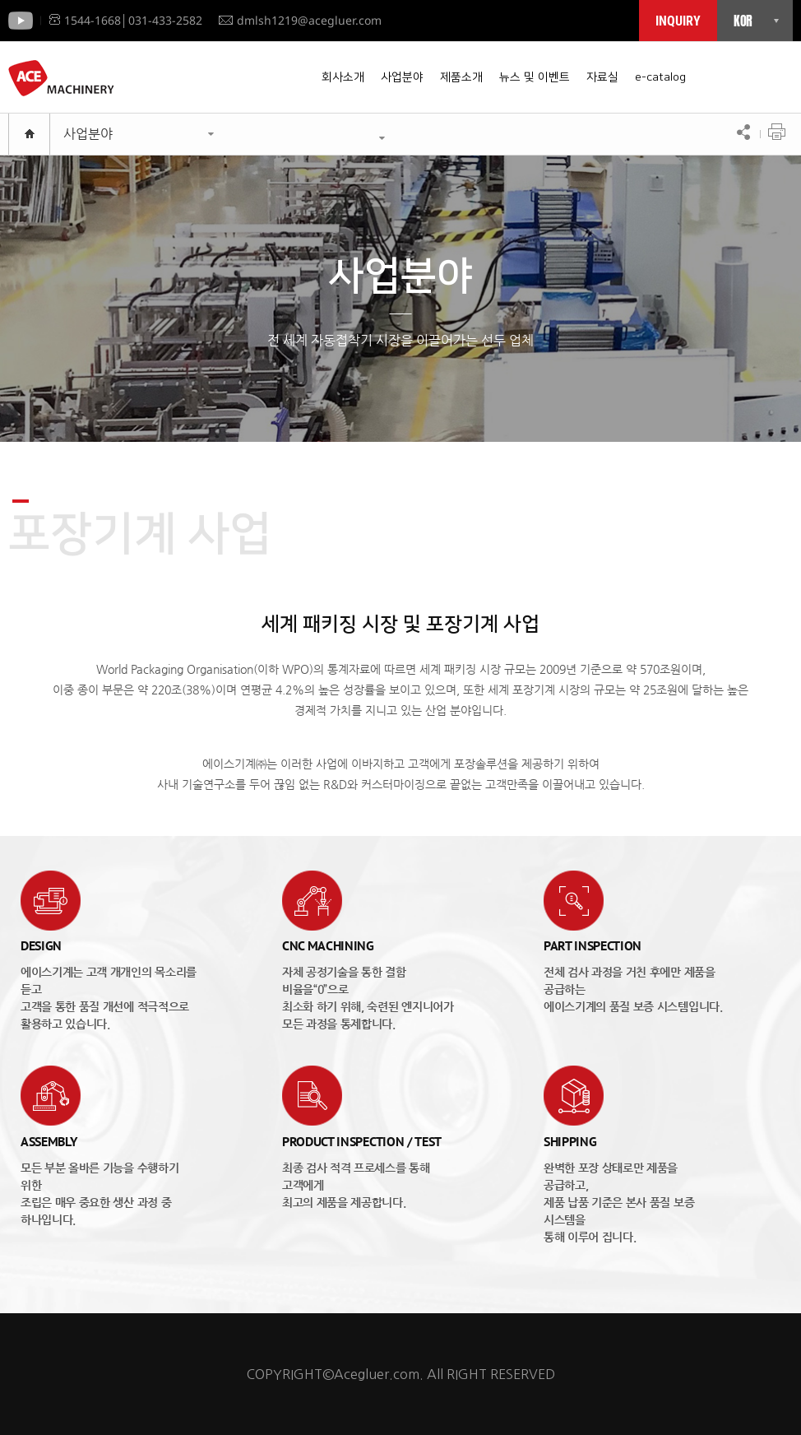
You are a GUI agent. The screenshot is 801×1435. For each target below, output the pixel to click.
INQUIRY (678, 21)
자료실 (602, 77)
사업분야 (402, 77)
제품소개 (461, 77)
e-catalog (660, 77)
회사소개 (343, 77)
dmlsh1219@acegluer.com (300, 20)
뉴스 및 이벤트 (534, 77)
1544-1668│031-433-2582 (125, 20)
